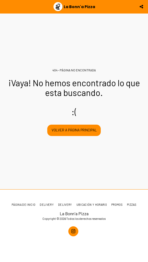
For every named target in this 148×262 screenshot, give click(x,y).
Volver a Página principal (74, 130)
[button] (6, 6)
